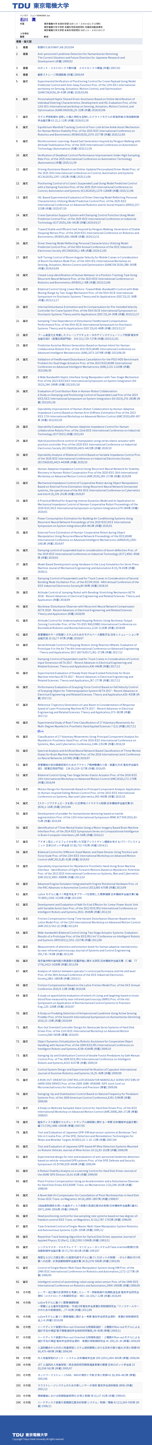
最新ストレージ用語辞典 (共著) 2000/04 (61, 74)
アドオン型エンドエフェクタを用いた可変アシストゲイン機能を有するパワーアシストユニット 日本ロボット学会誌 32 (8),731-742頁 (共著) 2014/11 (89, 843)
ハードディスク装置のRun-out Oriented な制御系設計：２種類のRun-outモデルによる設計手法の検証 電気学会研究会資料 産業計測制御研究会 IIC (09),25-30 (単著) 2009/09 (89, 1339)
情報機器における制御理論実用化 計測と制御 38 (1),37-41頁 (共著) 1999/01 (82, 1395)
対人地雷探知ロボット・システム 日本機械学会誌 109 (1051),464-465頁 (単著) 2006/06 (89, 1358)
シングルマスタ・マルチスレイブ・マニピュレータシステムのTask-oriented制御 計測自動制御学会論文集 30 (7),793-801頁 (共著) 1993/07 (88, 1248)
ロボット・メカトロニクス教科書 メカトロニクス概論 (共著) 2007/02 (79, 68)
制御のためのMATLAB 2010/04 (56, 47)
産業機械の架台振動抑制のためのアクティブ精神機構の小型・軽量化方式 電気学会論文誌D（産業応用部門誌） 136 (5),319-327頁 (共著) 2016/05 (88, 766)
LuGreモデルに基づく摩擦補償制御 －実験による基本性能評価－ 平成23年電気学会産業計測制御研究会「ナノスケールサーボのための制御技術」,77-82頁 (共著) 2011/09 (88, 1306)
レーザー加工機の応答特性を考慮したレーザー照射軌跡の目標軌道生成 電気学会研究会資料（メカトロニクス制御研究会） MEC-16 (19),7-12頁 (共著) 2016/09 (88, 1294)
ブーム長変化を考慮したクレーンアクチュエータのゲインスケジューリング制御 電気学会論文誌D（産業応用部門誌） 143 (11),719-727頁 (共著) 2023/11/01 (88, 336)
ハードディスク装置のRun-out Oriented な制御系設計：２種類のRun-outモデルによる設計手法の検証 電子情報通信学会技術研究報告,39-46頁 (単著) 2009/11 (89, 1328)
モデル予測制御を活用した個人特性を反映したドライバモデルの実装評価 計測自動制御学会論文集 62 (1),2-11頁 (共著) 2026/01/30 (88, 118)
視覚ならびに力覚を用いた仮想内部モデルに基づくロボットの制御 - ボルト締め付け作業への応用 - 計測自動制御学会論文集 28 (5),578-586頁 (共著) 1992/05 (89, 1259)
